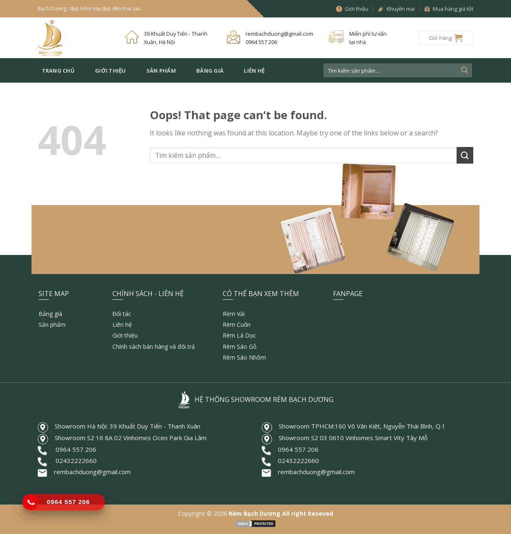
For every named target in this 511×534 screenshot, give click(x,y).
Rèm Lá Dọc (239, 335)
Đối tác (121, 314)
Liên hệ (254, 70)
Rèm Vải (234, 314)
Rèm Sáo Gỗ (239, 346)
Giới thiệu (110, 70)
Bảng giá (210, 70)
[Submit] (464, 71)
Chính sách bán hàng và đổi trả (153, 346)
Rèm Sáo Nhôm (244, 357)
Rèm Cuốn (237, 324)
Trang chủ (58, 70)
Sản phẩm (161, 70)
